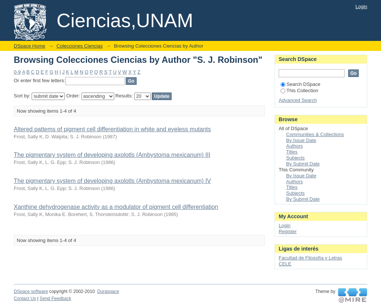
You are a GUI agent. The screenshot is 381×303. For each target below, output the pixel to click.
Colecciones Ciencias (80, 46)
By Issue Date (301, 140)
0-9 (17, 72)
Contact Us (25, 298)
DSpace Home (29, 46)
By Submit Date (303, 164)
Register (288, 231)
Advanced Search (298, 100)
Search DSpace (300, 84)
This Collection (299, 90)
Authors (294, 146)
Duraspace (108, 291)
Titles (292, 152)
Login (361, 6)
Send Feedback (55, 298)
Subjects (295, 158)
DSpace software (31, 291)
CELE (285, 264)
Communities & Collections (315, 134)
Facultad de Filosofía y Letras (310, 258)
